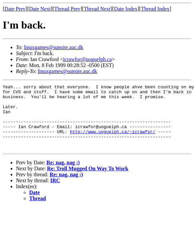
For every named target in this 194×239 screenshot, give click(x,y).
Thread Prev (67, 9)
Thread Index (155, 9)
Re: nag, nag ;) (63, 175)
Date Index (126, 9)
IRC (55, 193)
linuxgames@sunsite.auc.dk (53, 47)
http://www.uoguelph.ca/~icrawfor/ (112, 141)
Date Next (40, 9)
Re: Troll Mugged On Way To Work (87, 181)
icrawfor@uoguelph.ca (87, 59)
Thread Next (97, 9)
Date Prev (15, 9)
